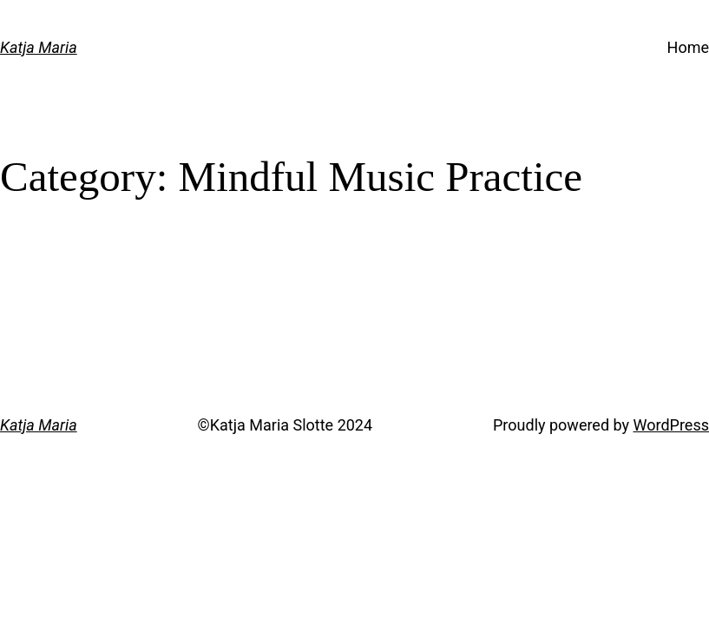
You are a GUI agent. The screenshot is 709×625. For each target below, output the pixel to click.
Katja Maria (38, 47)
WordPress (671, 425)
